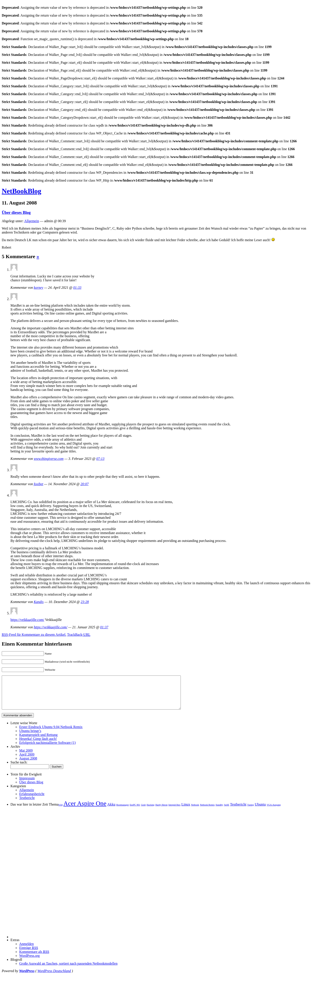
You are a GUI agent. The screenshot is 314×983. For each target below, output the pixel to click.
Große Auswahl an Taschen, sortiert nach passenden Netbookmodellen (68, 970)
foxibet (38, 484)
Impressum (27, 785)
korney (38, 287)
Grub (143, 811)
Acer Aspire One (84, 809)
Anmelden (26, 950)
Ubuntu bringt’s (30, 737)
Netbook (195, 811)
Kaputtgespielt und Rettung (38, 741)
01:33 (77, 287)
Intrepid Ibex (174, 811)
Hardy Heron (161, 811)
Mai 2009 (26, 757)
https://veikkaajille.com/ (27, 620)
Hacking (150, 811)
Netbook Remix (207, 811)
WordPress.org (29, 962)
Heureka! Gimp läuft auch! (38, 745)
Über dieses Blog (16, 212)
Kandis (39, 602)
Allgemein (31, 221)
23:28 (85, 602)
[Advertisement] (23, 879)
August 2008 (28, 765)
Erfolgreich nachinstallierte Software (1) (47, 749)
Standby (219, 811)
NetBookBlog (21, 191)
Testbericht (27, 804)
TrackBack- (78, 634)
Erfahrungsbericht (31, 800)
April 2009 (26, 761)
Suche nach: (18, 769)
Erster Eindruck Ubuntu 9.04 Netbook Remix (51, 733)
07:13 (100, 459)
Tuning (250, 811)
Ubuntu (260, 811)
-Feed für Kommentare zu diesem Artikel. (34, 634)
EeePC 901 (135, 811)
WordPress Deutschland (54, 977)
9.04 (60, 811)
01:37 (104, 627)
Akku (111, 811)
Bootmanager (122, 811)
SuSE (226, 811)
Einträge (28, 954)
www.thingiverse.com (49, 459)
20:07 (84, 484)
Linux (185, 811)
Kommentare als (34, 958)
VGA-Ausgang (274, 811)
